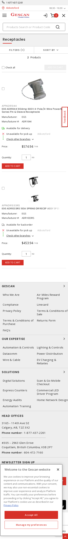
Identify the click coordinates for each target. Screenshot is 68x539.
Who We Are (11, 294)
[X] (58, 470)
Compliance (11, 304)
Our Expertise (34, 339)
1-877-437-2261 (14, 2)
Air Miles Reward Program (48, 296)
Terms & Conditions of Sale (52, 312)
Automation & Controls (18, 347)
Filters (17, 50)
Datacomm (10, 353)
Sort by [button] (49, 50)
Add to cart (12, 166)
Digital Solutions (14, 380)
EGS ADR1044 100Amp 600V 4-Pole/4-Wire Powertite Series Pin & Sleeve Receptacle (33, 110)
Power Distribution (50, 353)
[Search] (34, 27)
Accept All (31, 515)
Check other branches (18, 139)
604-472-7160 (33, 452)
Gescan (34, 286)
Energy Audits (12, 400)
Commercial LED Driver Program (48, 392)
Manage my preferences (31, 524)
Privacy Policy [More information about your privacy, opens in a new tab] (11, 505)
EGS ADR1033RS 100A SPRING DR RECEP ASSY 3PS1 (30, 208)
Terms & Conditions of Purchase (18, 322)
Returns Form (46, 320)
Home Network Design (52, 400)
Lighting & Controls (50, 347)
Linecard (42, 304)
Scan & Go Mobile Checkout (49, 382)
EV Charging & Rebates (46, 361)
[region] (31, 500)
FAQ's (6, 330)
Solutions (34, 372)
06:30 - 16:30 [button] (55, 8)
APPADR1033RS (11, 205)
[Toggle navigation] (4, 15)
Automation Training (17, 406)
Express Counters (15, 390)
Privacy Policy (12, 311)
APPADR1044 (9, 105)
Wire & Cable (11, 360)
